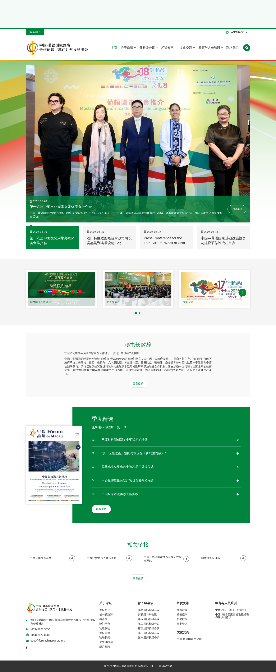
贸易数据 (182, 619)
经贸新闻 (182, 609)
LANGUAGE (236, 32)
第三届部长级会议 (148, 628)
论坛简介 (104, 609)
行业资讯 (182, 623)
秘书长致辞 (106, 614)
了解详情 (237, 209)
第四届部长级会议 (148, 623)
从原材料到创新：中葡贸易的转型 (125, 439)
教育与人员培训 (211, 47)
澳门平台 (104, 623)
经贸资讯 (168, 47)
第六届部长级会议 (40, 302)
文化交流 (187, 47)
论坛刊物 (104, 628)
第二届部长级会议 (148, 632)
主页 (114, 47)
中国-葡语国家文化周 (189, 639)
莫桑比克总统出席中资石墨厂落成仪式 (128, 467)
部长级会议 (149, 47)
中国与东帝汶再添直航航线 (120, 494)
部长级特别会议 (147, 614)
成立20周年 (106, 642)
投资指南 (182, 614)
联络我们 (232, 47)
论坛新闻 (104, 637)
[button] (33, 292)
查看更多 (138, 383)
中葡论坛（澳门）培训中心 (231, 609)
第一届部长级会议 (148, 637)
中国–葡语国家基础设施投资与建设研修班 (232, 616)
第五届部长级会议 (148, 619)
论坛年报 (104, 632)
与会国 (103, 619)
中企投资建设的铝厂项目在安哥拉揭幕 (128, 480)
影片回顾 (104, 646)
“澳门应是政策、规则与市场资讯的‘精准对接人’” (134, 453)
